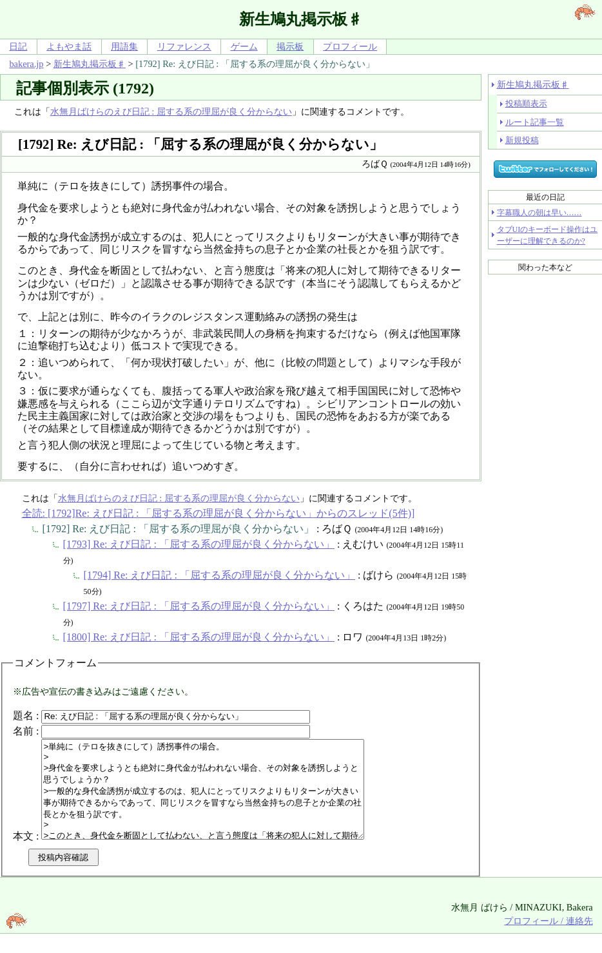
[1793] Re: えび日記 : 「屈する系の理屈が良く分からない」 (199, 544)
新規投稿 (522, 140)
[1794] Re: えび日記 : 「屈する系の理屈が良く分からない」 (219, 575)
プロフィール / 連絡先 (548, 940)
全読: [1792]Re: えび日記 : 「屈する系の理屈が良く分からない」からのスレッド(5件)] (218, 513)
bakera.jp (26, 64)
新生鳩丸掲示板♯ (89, 64)
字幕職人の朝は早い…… (539, 212)
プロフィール (350, 46)
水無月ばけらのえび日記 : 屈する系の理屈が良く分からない (171, 111)
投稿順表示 (526, 103)
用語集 (124, 46)
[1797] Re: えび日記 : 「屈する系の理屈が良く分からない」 (199, 606)
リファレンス (184, 46)
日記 (18, 46)
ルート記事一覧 (534, 122)
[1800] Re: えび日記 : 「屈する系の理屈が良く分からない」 (199, 636)
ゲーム (244, 46)
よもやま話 (69, 46)
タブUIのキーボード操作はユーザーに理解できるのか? (547, 235)
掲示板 (290, 46)
